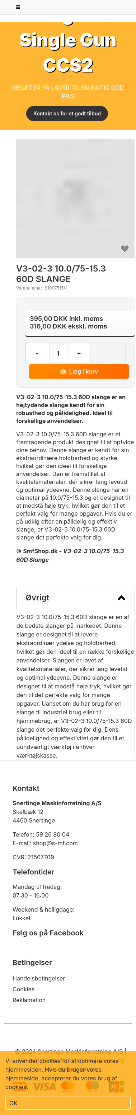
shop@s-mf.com (55, 843)
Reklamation (29, 1000)
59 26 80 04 (52, 834)
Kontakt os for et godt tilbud (67, 113)
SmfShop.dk (40, 551)
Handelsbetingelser (39, 978)
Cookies (23, 989)
